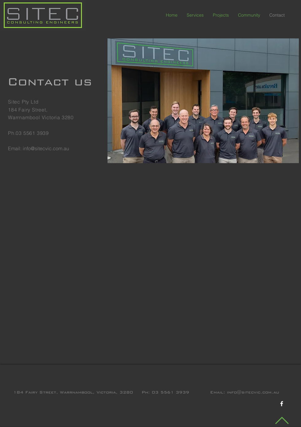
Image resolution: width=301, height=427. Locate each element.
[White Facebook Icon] (281, 403)
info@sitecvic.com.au (46, 148)
